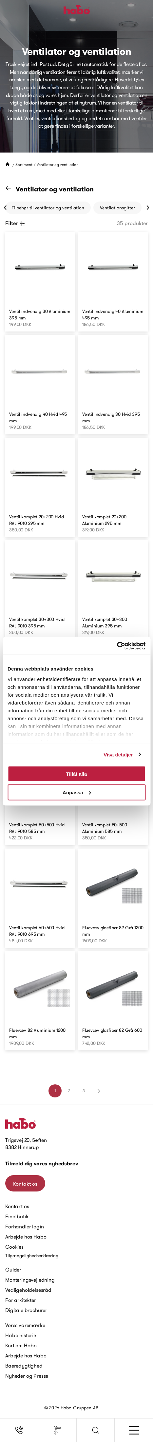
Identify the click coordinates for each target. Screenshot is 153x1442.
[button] (96, 1430)
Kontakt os (25, 1183)
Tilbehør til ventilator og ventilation (48, 208)
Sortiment (23, 164)
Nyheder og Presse (26, 1375)
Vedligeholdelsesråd (28, 1290)
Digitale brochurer (26, 1310)
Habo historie (20, 1335)
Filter (15, 223)
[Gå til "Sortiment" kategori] (12, 189)
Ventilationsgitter (117, 208)
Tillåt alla (76, 774)
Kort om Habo (21, 1345)
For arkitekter (20, 1300)
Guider (13, 1269)
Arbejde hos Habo (25, 1236)
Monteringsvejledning (30, 1279)
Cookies (14, 1246)
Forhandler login (24, 1226)
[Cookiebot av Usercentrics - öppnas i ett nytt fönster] (116, 645)
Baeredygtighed (24, 1365)
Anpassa (77, 792)
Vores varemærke (25, 1325)
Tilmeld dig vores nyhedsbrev (41, 1163)
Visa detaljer (118, 754)
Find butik (16, 1216)
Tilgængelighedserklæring (31, 1255)
